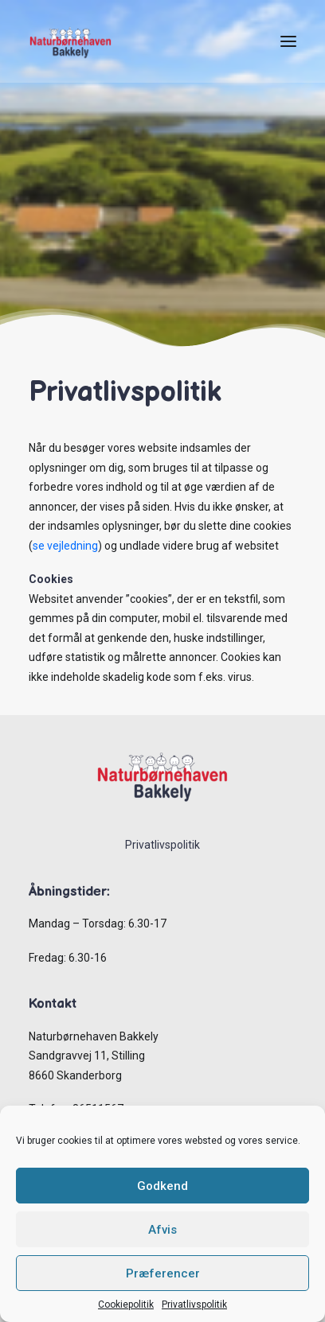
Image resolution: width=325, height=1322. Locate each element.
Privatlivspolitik (194, 1304)
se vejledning (65, 545)
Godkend (162, 1186)
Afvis (162, 1230)
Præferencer (163, 1273)
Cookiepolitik (126, 1304)
